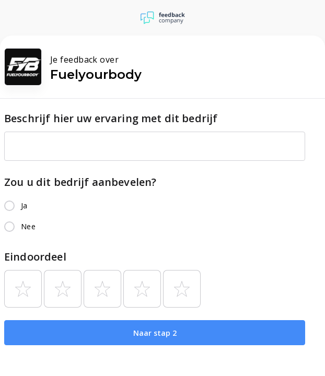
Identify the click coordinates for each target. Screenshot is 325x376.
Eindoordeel (35, 257)
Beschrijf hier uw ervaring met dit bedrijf (110, 118)
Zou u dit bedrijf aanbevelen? (80, 182)
